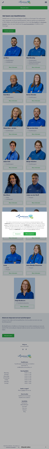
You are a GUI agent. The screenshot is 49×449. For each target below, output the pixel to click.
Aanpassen (18, 233)
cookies (5, 225)
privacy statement (31, 229)
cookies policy (29, 226)
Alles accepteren (30, 233)
